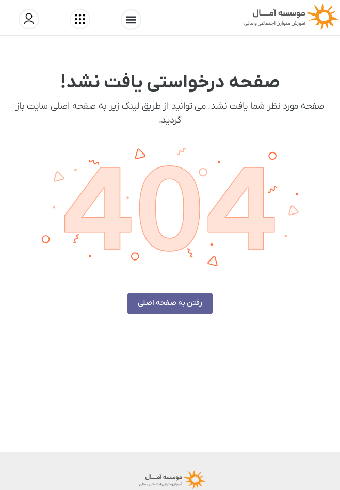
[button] (131, 19)
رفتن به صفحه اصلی (170, 303)
